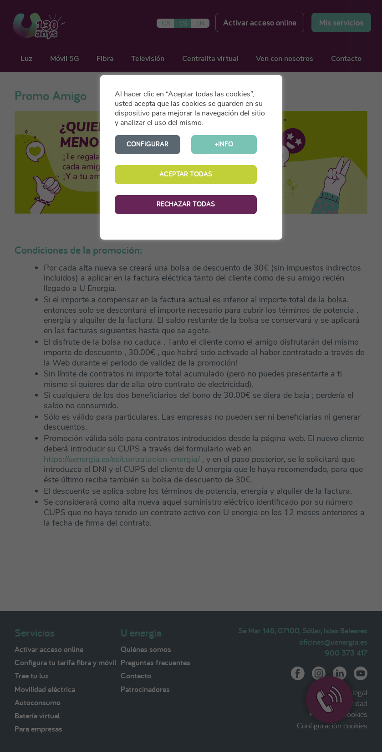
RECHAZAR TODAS (186, 204)
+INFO (224, 144)
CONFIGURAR (147, 144)
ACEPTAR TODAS (185, 174)
